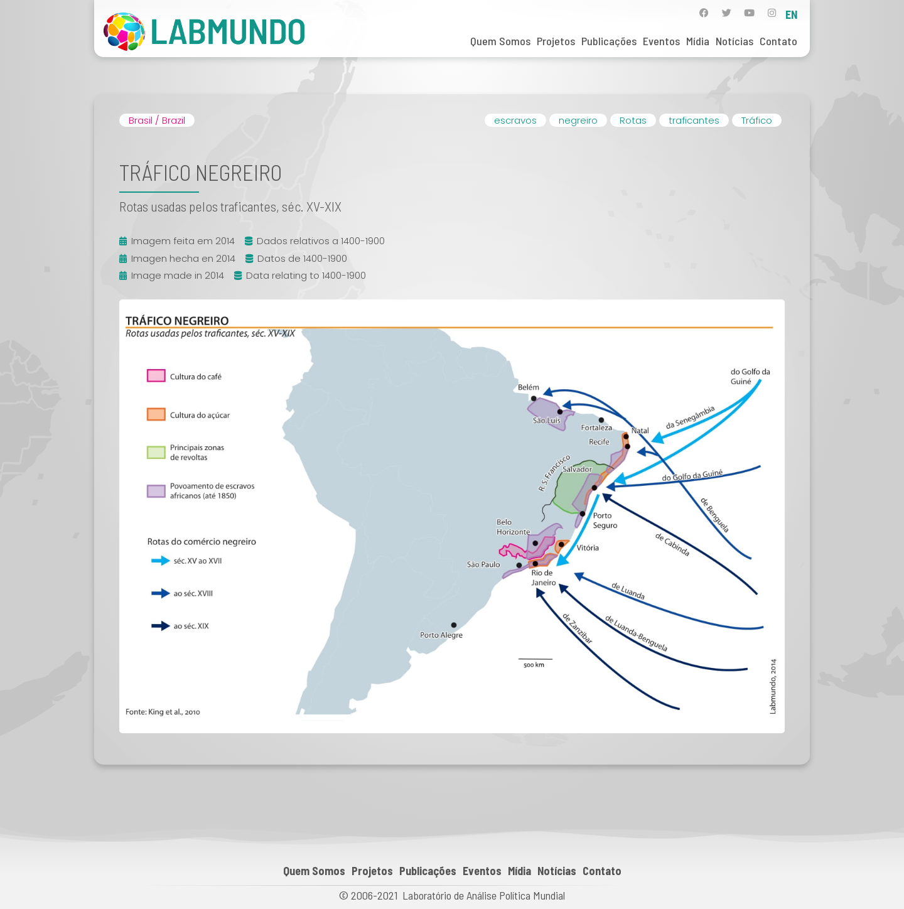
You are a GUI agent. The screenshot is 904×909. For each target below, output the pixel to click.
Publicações (609, 41)
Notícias (734, 41)
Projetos (556, 41)
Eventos (661, 41)
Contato (778, 41)
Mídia (697, 41)
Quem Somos (500, 41)
